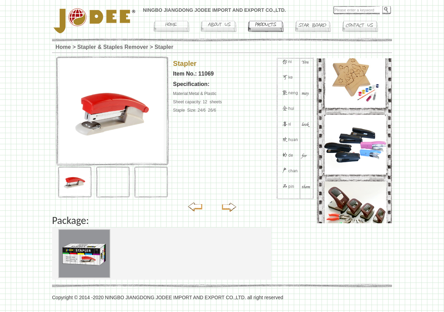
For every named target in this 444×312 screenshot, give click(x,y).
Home (63, 47)
